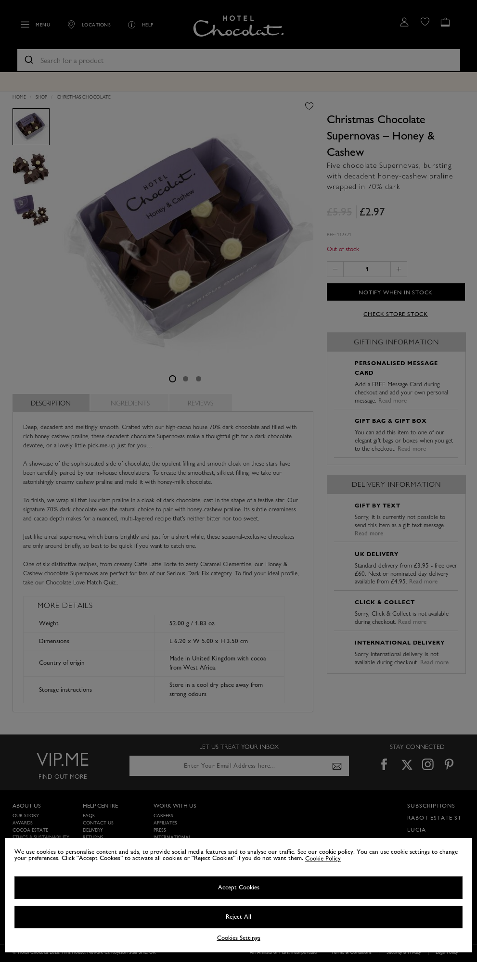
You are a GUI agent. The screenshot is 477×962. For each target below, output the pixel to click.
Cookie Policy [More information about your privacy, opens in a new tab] (323, 858)
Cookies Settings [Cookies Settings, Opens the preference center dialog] (238, 938)
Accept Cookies (238, 887)
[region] (238, 895)
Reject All (238, 917)
